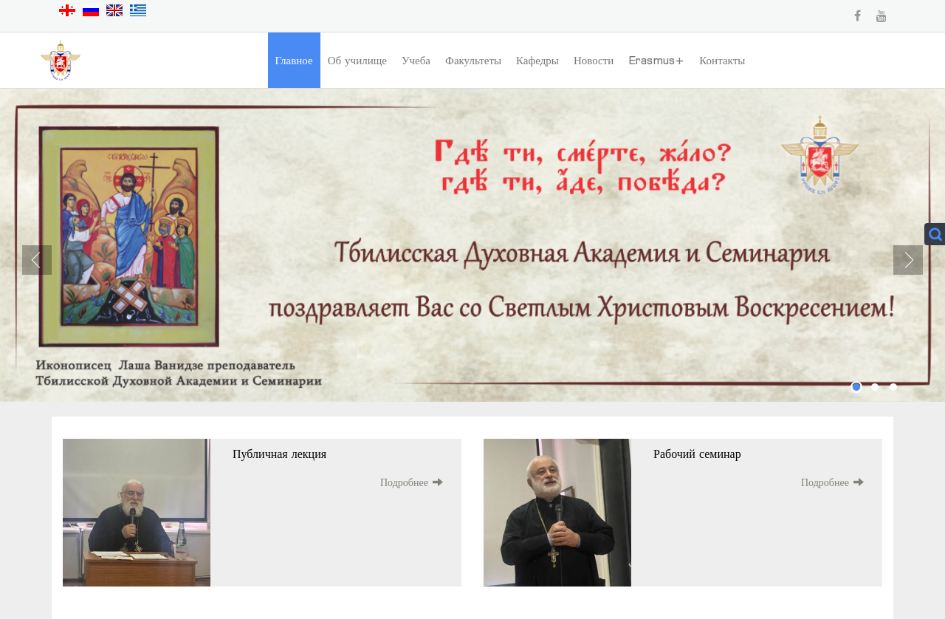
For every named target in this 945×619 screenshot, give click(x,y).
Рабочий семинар (697, 453)
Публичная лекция (279, 453)
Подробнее (404, 482)
